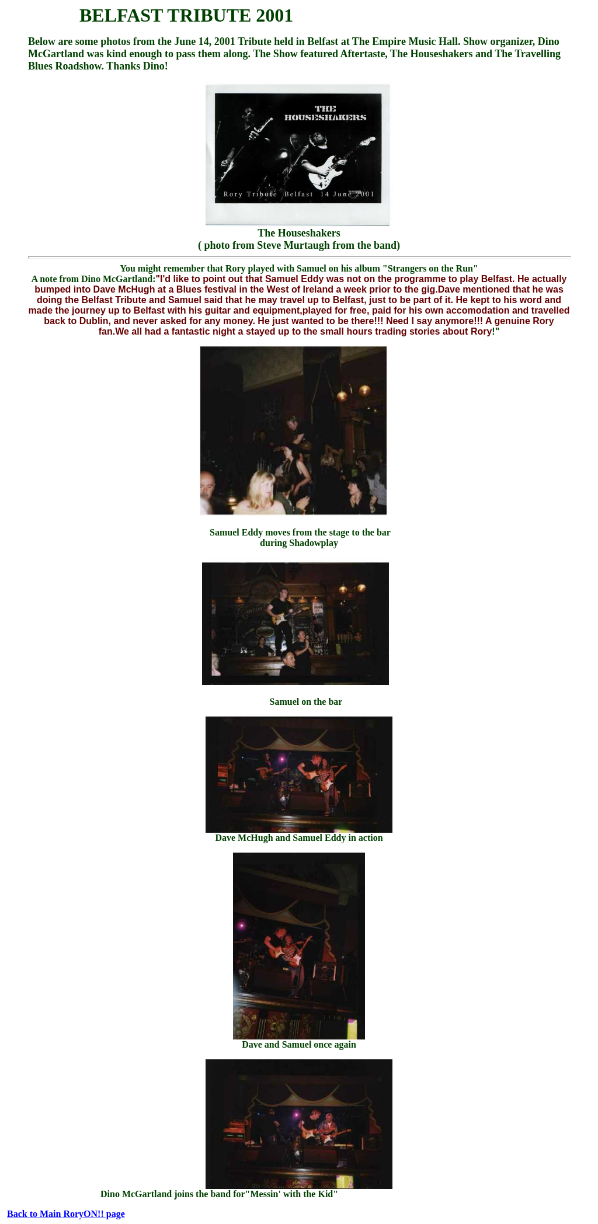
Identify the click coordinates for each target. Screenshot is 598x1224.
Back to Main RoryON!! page (66, 1214)
